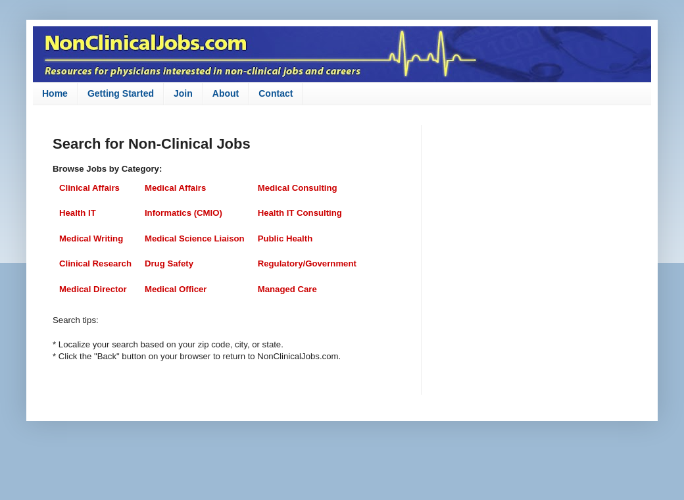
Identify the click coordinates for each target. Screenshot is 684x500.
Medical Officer (176, 289)
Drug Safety (169, 263)
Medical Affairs (175, 188)
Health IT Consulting (300, 213)
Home (55, 93)
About (225, 93)
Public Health (285, 238)
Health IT (77, 213)
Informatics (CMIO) (183, 213)
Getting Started (120, 93)
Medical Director (93, 289)
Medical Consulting (297, 188)
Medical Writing (91, 238)
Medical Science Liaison (195, 238)
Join (183, 93)
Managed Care (287, 289)
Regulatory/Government (307, 263)
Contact (275, 93)
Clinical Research (95, 263)
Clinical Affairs (89, 188)
